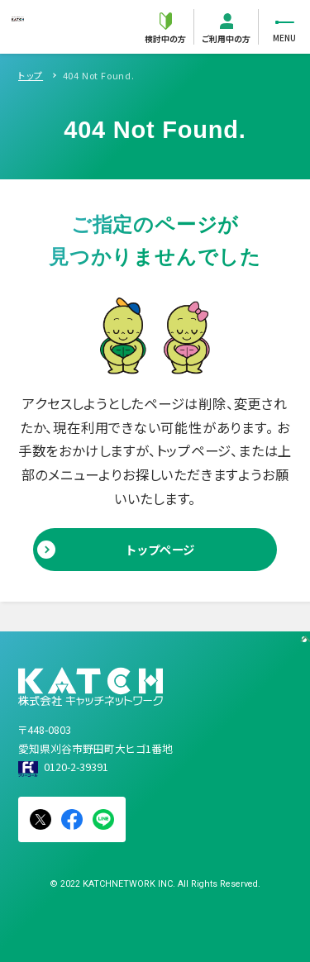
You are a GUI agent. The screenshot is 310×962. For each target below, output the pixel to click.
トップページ (160, 549)
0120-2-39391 (76, 766)
